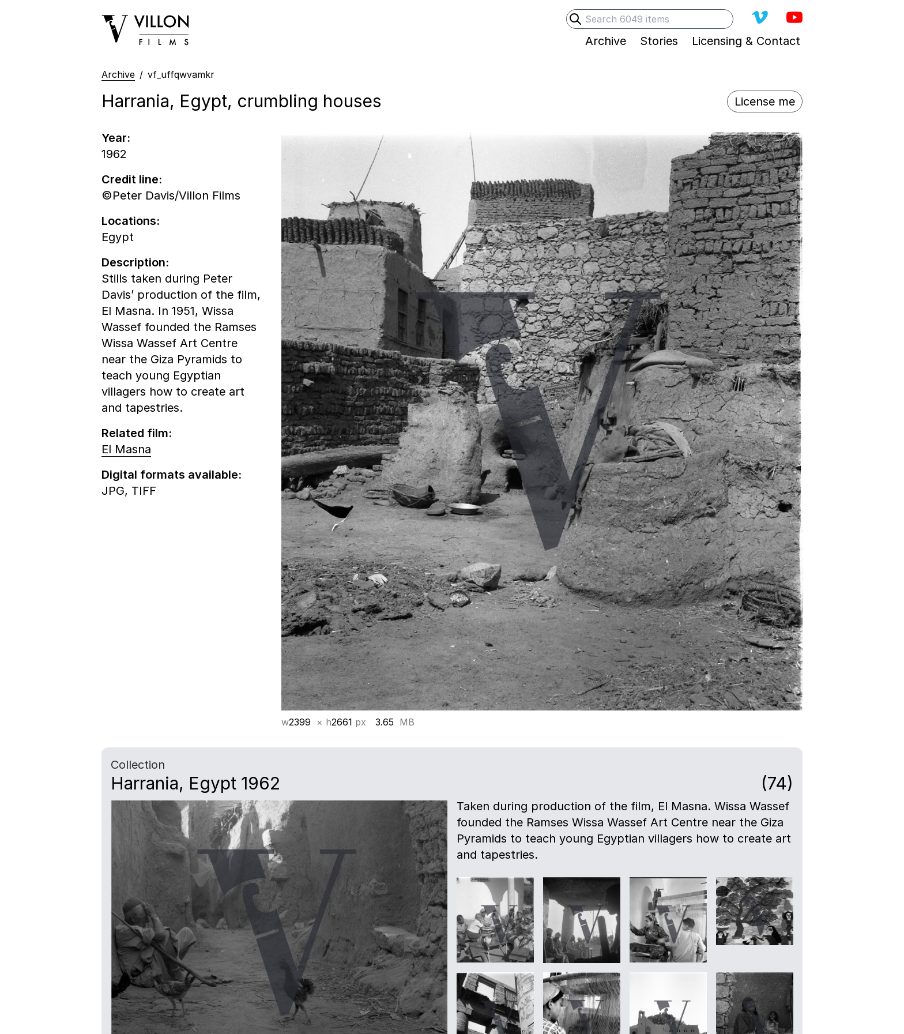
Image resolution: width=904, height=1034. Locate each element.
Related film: (136, 433)
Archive (118, 74)
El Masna (126, 449)
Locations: (130, 221)
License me (764, 101)
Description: (135, 262)
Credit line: (131, 179)
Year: (115, 138)
